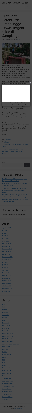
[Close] (16, 206)
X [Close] (30, 83)
